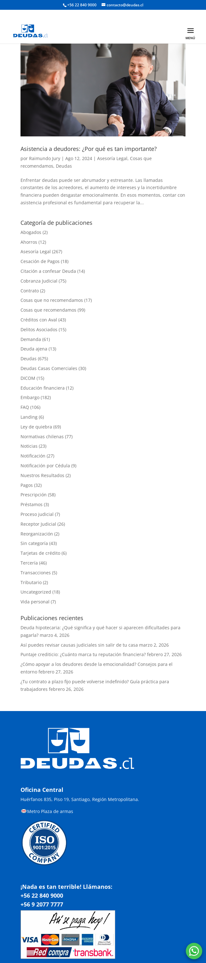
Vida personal (35, 602)
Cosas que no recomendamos (52, 300)
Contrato (30, 291)
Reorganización (37, 534)
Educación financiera (43, 388)
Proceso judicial (37, 514)
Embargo (30, 397)
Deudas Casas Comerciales (49, 368)
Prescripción (34, 495)
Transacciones (36, 573)
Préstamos (32, 504)
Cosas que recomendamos (48, 310)
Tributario (31, 582)
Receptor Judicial (38, 524)
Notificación (33, 456)
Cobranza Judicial (39, 281)
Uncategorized (36, 592)
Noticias (29, 446)
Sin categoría (34, 543)
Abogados (31, 232)
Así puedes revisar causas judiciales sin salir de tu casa (79, 645)
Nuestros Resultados (42, 475)
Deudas (64, 166)
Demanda (31, 339)
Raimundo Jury (44, 158)
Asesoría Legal (112, 158)
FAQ (25, 407)
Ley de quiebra (36, 427)
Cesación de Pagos (40, 261)
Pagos (27, 485)
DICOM (28, 378)
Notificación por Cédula (45, 466)
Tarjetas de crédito (40, 553)
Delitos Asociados (39, 329)
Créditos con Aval (39, 320)
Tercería (29, 563)
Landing (29, 417)
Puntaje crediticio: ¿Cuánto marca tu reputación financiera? (83, 654)
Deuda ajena (34, 349)
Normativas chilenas (42, 437)
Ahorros (29, 242)
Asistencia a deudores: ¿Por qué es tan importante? (89, 149)
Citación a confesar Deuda (48, 271)
